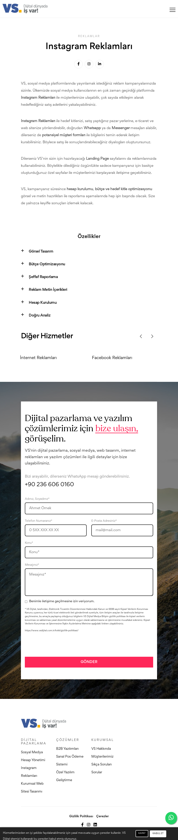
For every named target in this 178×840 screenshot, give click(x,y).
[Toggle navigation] (172, 9)
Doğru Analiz (39, 315)
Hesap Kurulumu (43, 303)
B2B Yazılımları (67, 749)
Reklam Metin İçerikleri (48, 290)
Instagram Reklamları (29, 772)
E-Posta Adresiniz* (104, 521)
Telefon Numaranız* (38, 521)
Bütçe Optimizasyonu (47, 264)
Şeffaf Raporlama (43, 277)
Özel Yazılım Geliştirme (65, 776)
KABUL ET (158, 834)
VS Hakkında (101, 749)
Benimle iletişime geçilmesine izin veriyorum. (61, 601)
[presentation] (54, 644)
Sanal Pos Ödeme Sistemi (70, 760)
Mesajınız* (32, 565)
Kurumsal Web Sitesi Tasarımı (32, 787)
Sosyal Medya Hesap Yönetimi (33, 756)
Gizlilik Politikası (81, 816)
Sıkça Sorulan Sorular (101, 768)
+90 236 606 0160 (49, 484)
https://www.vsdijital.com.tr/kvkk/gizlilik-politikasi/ (51, 631)
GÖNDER (89, 662)
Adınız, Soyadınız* (37, 499)
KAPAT (142, 833)
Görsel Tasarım (41, 251)
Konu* (29, 543)
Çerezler (102, 816)
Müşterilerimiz (102, 756)
